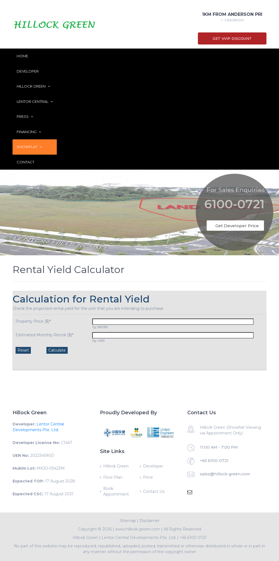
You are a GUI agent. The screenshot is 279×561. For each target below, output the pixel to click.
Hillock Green (33, 86)
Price (148, 477)
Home (22, 56)
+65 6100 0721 (193, 537)
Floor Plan (112, 477)
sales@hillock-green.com (225, 474)
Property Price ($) (33, 321)
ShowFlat (29, 147)
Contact (25, 162)
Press (25, 116)
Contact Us (153, 491)
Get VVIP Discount (232, 38)
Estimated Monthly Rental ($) (44, 334)
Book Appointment (116, 491)
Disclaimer (149, 520)
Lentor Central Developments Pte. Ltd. (139, 537)
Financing (29, 132)
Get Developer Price (237, 225)
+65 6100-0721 (214, 460)
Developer (28, 71)
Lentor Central (35, 101)
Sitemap (128, 520)
